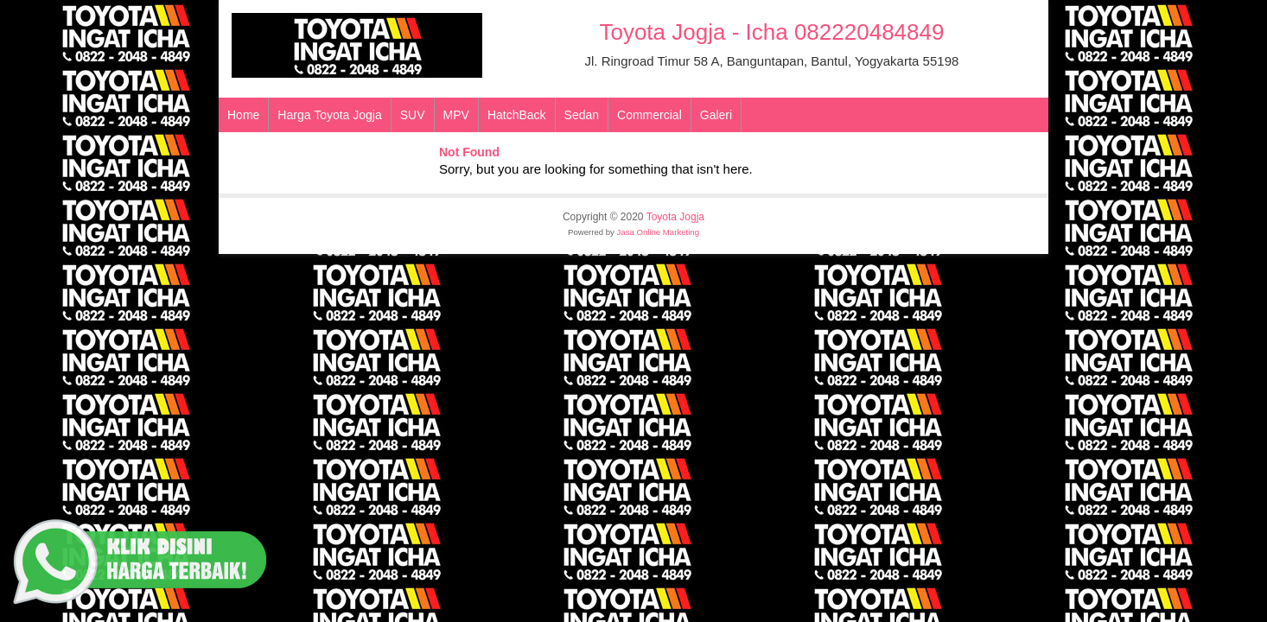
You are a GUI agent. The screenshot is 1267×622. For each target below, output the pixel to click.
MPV (456, 115)
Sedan (581, 115)
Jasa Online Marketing (658, 232)
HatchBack (516, 115)
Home (243, 115)
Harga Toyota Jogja (329, 115)
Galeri (716, 115)
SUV (412, 115)
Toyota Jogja (675, 217)
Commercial (649, 115)
